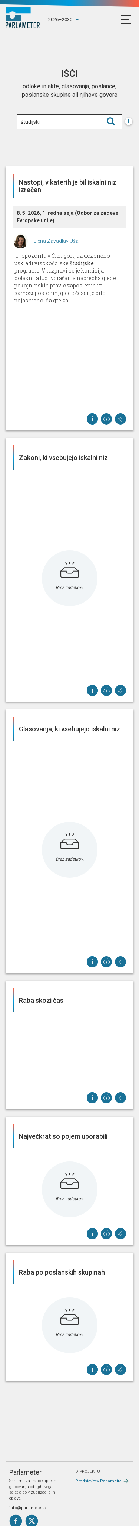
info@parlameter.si (28, 1508)
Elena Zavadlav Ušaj (56, 241)
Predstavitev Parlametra (98, 1481)
